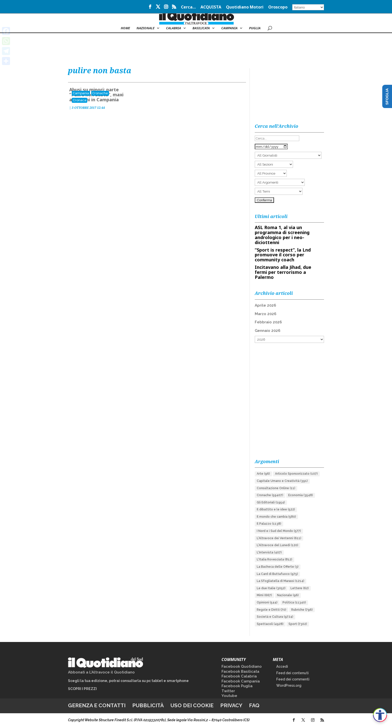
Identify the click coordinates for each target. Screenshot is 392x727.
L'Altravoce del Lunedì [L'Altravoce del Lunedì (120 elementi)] (277, 545)
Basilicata (201, 28)
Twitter (228, 691)
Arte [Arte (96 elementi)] (263, 473)
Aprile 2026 (265, 305)
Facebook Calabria (239, 676)
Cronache (100, 93)
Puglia (254, 28)
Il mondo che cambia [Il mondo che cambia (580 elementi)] (276, 516)
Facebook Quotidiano (242, 666)
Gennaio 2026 (267, 330)
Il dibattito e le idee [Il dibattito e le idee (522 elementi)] (276, 509)
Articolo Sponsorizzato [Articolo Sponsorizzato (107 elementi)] (296, 473)
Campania (229, 28)
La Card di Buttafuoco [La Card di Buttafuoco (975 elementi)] (277, 574)
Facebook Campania (241, 681)
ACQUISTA (210, 7)
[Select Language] (308, 7)
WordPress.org (289, 685)
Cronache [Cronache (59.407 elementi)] (270, 495)
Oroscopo (278, 7)
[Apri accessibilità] (380, 715)
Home (125, 28)
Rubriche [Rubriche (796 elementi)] (302, 609)
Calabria (173, 28)
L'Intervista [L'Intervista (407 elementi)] (269, 552)
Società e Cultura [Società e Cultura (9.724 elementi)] (275, 616)
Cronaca (79, 100)
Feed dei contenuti (292, 673)
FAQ (254, 705)
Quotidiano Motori (245, 7)
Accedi (282, 666)
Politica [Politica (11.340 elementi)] (294, 602)
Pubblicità (148, 705)
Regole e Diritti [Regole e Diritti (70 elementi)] (271, 609)
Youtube (229, 695)
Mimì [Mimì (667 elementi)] (264, 595)
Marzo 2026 (265, 314)
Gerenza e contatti (97, 705)
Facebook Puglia (237, 686)
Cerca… (188, 7)
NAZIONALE (145, 28)
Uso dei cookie (192, 705)
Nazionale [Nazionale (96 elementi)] (288, 595)
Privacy (231, 705)
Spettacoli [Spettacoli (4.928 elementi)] (270, 624)
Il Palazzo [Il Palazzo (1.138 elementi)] (269, 523)
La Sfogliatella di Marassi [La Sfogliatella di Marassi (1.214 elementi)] (280, 581)
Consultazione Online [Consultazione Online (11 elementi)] (276, 488)
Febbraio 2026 (268, 322)
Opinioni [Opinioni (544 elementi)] (267, 602)
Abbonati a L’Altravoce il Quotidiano (101, 672)
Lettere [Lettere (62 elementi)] (299, 588)
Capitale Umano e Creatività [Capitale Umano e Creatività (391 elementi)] (282, 481)
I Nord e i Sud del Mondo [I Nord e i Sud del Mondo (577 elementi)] (279, 531)
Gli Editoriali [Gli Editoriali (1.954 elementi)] (271, 502)
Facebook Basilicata (240, 671)
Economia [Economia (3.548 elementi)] (300, 495)
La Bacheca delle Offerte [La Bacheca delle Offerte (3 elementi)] (277, 566)
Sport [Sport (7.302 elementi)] (297, 624)
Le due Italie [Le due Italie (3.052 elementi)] (271, 588)
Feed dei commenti (293, 679)
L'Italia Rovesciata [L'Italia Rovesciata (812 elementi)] (274, 559)
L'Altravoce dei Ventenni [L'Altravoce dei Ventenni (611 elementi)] (279, 538)
